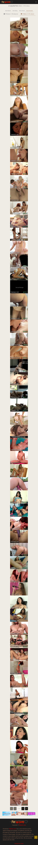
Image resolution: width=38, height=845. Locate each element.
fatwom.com (22, 825)
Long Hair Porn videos (19, 843)
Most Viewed (22, 10)
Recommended (29, 10)
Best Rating (15, 10)
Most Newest (8, 10)
